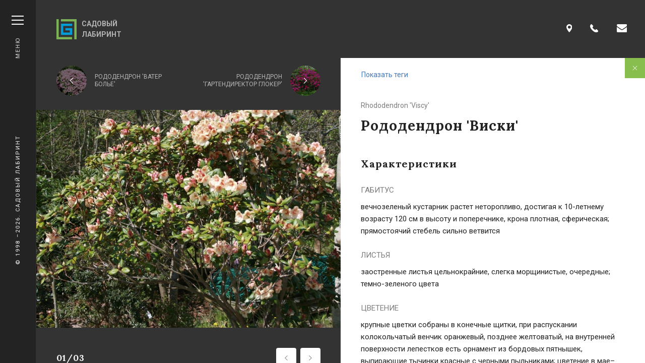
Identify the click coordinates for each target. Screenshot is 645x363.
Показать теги (384, 75)
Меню (18, 37)
